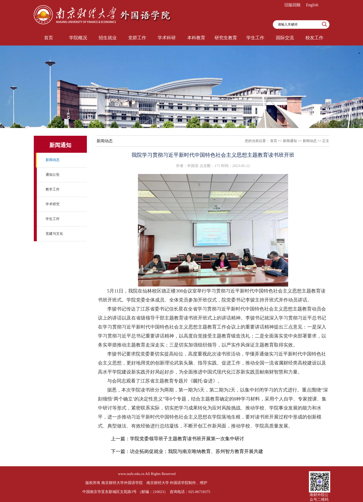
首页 (273, 141)
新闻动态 (53, 160)
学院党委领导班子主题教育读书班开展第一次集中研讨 (187, 438)
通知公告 (53, 174)
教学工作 (53, 189)
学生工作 (53, 219)
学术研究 (53, 204)
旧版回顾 (292, 5)
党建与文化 (54, 234)
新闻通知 (290, 141)
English (312, 5)
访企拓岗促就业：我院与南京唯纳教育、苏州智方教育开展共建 (196, 451)
